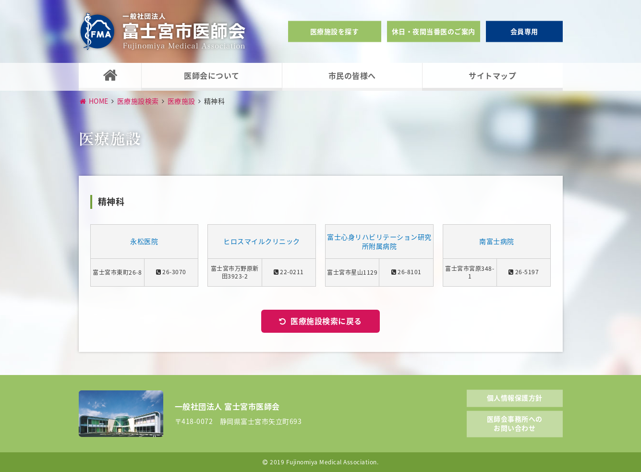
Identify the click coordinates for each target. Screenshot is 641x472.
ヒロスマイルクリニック (261, 241)
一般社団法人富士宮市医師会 (163, 31)
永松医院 (144, 241)
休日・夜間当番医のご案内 (433, 31)
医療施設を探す (334, 31)
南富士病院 (496, 241)
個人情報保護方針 (515, 397)
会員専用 (524, 31)
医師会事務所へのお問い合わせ (515, 423)
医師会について (212, 75)
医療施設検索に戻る (326, 321)
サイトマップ (492, 75)
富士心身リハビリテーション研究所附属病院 (379, 241)
